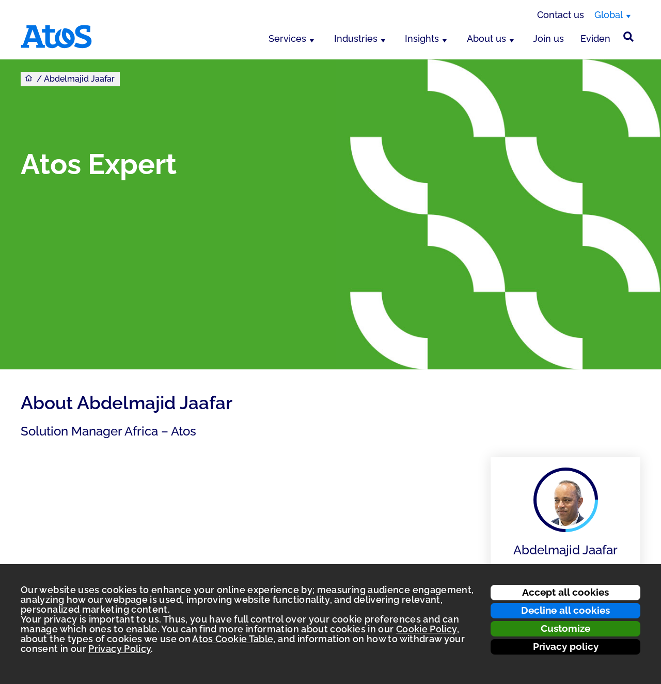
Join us (548, 38)
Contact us (560, 14)
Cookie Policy (426, 629)
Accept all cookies (565, 592)
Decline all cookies (565, 610)
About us (486, 38)
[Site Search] (628, 37)
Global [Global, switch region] (608, 14)
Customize (565, 628)
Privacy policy (566, 646)
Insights (422, 38)
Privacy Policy (119, 648)
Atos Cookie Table (232, 638)
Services (287, 38)
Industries (355, 38)
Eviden (595, 38)
